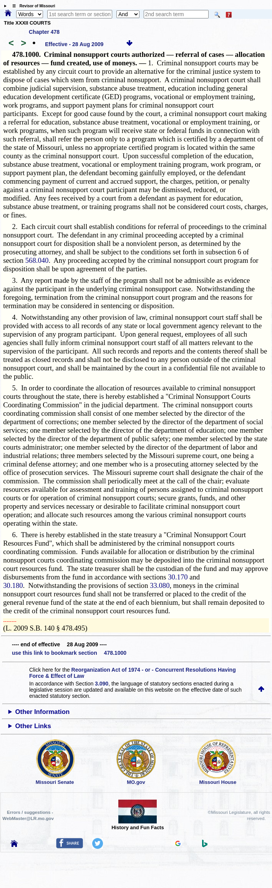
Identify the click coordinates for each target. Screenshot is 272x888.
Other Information (42, 711)
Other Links (33, 726)
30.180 (13, 585)
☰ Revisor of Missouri (31, 6)
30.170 (177, 577)
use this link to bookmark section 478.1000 (69, 653)
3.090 (101, 684)
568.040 (37, 260)
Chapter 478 (44, 32)
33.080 (159, 585)
